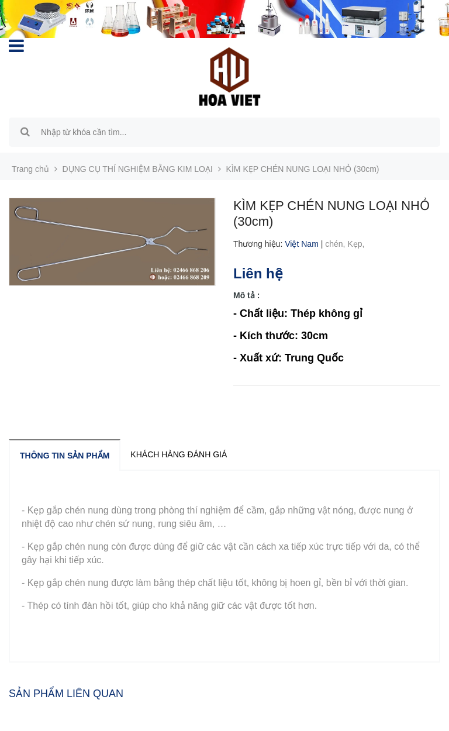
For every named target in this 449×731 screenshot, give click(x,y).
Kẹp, (357, 244)
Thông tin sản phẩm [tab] (64, 455)
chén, (336, 244)
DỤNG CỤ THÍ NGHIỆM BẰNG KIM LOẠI (138, 169)
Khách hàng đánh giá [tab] (178, 454)
